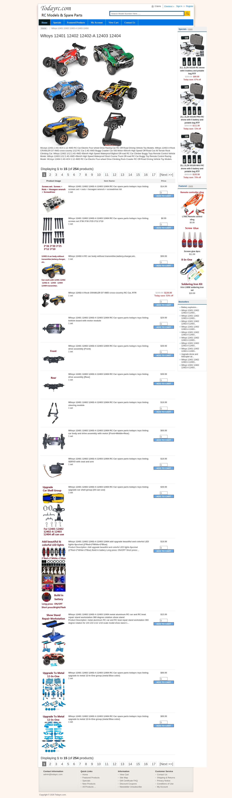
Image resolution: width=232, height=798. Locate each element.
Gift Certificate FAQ (129, 780)
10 (99, 174)
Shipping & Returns (166, 777)
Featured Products (76, 22)
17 (153, 174)
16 (146, 174)
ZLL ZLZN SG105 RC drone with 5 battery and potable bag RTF (192, 69)
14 (130, 174)
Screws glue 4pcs (192, 250)
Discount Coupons (128, 784)
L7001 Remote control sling (192, 217)
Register (189, 6)
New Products (89, 784)
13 (122, 174)
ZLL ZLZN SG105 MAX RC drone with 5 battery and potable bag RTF (192, 167)
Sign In (179, 6)
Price (163, 181)
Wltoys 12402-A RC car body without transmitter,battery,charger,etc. (102, 256)
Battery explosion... (189, 307)
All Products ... (89, 787)
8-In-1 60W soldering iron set (192, 288)
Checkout (168, 6)
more (190, 29)
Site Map (124, 777)
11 (107, 174)
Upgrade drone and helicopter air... (189, 355)
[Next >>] (166, 174)
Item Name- (109, 181)
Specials (57, 22)
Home (44, 22)
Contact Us (129, 22)
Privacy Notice (163, 780)
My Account (97, 22)
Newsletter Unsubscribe (131, 787)
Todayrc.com (60, 795)
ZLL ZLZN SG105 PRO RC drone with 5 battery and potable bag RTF (192, 119)
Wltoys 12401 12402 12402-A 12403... (190, 311)
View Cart (113, 22)
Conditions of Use (165, 784)
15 (138, 174)
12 (114, 174)
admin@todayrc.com (53, 774)
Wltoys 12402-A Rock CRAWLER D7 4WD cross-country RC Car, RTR (102, 293)
